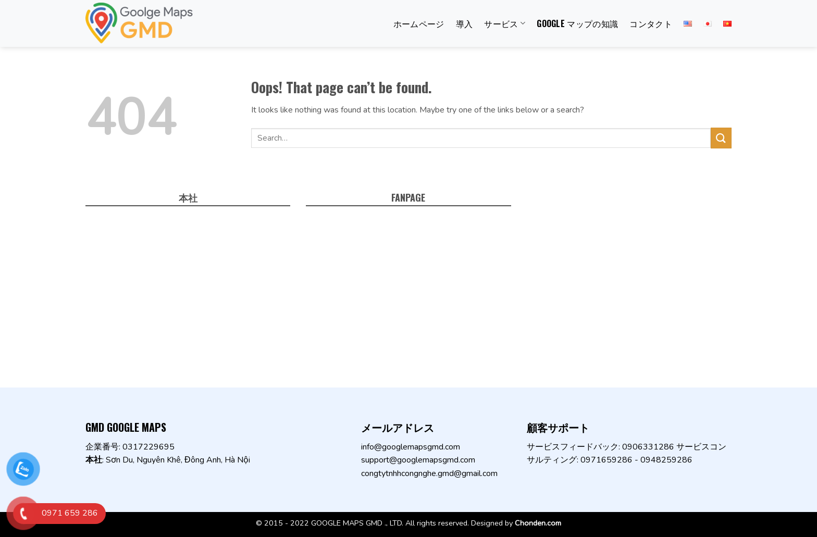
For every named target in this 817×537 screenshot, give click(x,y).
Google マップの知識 (577, 23)
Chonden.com (538, 523)
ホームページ (418, 23)
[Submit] (721, 138)
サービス (504, 23)
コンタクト (650, 23)
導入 (464, 23)
